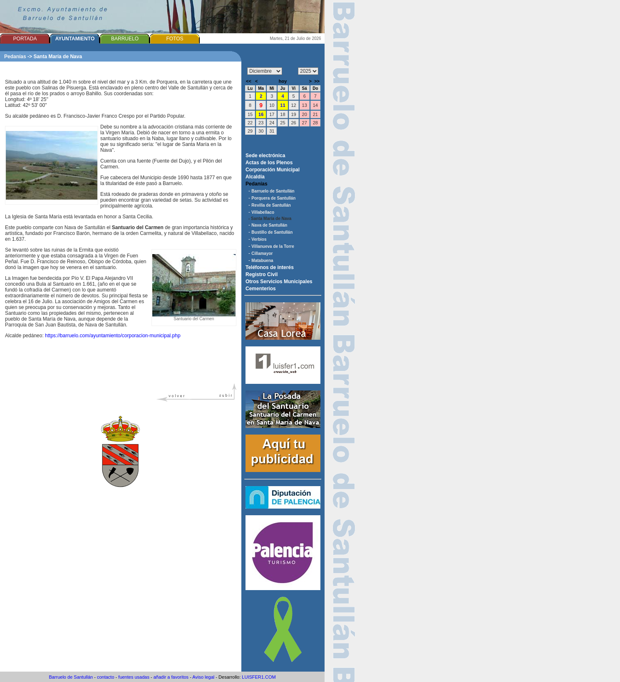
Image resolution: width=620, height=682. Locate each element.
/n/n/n (308, 71)
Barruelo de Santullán (272, 191)
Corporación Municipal (273, 170)
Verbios (258, 239)
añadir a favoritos (171, 677)
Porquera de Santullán (273, 198)
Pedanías (15, 56)
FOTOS (174, 39)
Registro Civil (262, 274)
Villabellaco (262, 212)
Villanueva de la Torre (272, 246)
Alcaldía (255, 177)
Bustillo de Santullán (272, 232)
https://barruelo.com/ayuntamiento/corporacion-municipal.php (113, 336)
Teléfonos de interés (270, 267)
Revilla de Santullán (270, 205)
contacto (105, 677)
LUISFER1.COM (258, 677)
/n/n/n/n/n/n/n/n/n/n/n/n (264, 71)
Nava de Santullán (269, 225)
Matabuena (262, 260)
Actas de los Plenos (269, 163)
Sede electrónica (265, 155)
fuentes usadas (133, 677)
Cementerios (261, 289)
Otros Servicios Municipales (279, 281)
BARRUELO (125, 39)
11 (282, 105)
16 (260, 114)
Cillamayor (262, 253)
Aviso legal (203, 677)
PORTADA (25, 39)
